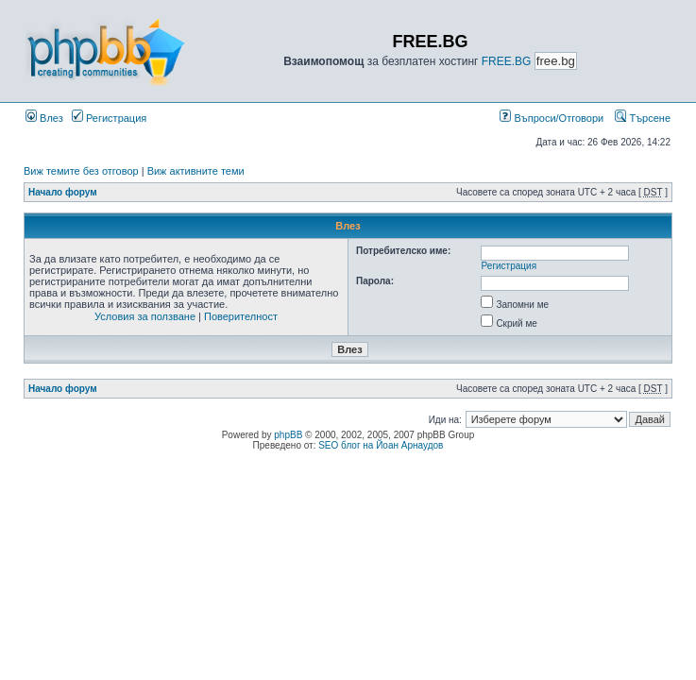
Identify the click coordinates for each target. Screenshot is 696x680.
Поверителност (241, 316)
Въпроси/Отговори (551, 118)
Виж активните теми (196, 171)
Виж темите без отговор (81, 171)
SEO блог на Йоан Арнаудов (380, 445)
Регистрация (109, 118)
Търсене (643, 118)
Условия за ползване (144, 316)
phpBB (288, 435)
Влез (44, 118)
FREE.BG (507, 61)
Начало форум (62, 192)
